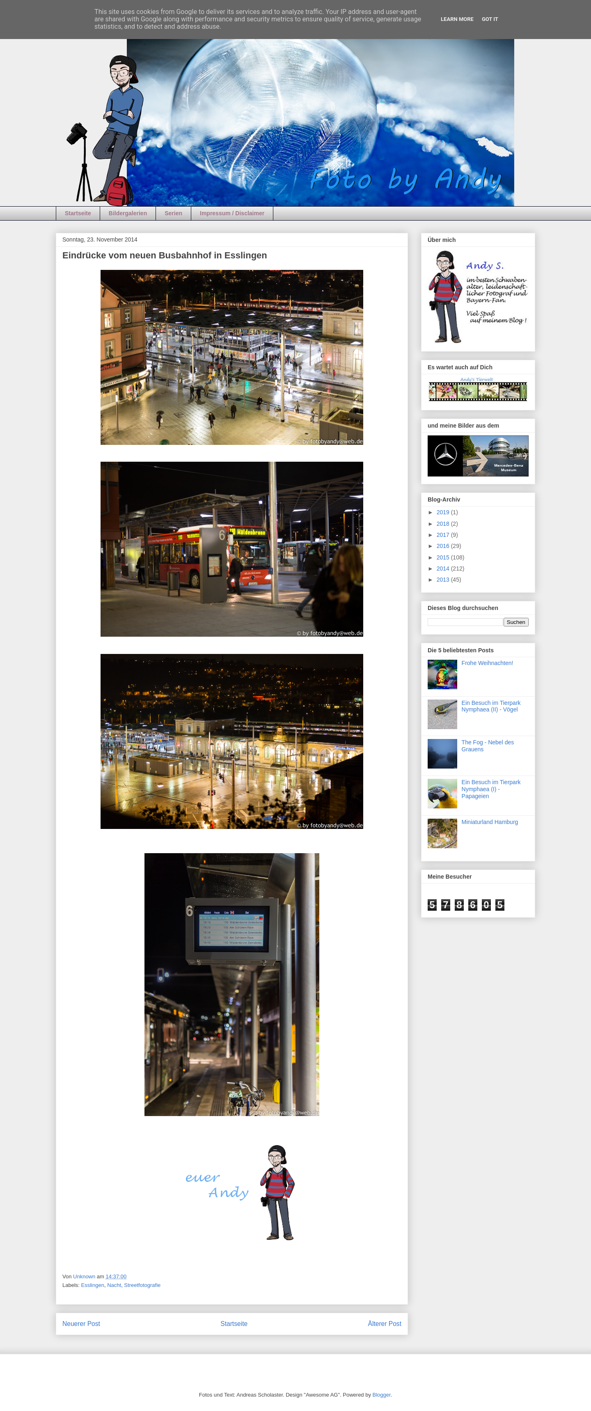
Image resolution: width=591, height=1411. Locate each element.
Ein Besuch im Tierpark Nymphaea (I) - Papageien (491, 789)
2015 (444, 557)
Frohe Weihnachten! (487, 663)
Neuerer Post (81, 1323)
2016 (444, 546)
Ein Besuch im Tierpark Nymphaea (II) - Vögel (491, 706)
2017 (444, 535)
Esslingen (92, 1285)
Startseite (78, 213)
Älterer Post (384, 1323)
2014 (444, 568)
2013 (444, 579)
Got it (490, 19)
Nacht (114, 1285)
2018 (444, 523)
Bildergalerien (128, 213)
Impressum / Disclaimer (232, 213)
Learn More (457, 19)
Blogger (382, 1395)
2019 (444, 512)
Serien (173, 213)
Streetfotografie (142, 1285)
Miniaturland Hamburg (490, 822)
